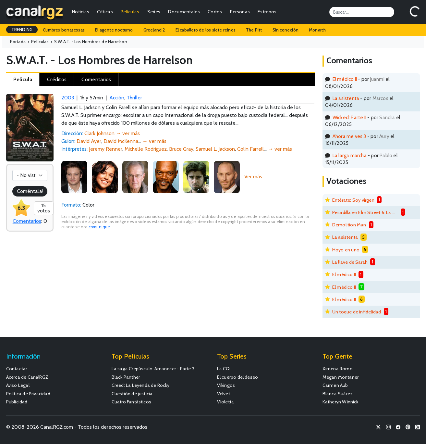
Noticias (80, 12)
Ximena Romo (338, 369)
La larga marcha (350, 155)
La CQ (223, 369)
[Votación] (29, 175)
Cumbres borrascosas (64, 29)
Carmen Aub (335, 385)
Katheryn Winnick (341, 402)
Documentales (184, 12)
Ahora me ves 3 (349, 136)
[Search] (361, 12)
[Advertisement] (188, 289)
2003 (67, 98)
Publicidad (17, 402)
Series (154, 12)
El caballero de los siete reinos (206, 29)
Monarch (317, 29)
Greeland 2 (154, 29)
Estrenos (267, 12)
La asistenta (346, 98)
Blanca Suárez (338, 394)
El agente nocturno (114, 29)
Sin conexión (285, 29)
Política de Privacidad (28, 394)
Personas (240, 12)
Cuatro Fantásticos (132, 402)
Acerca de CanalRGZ (27, 377)
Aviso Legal (18, 385)
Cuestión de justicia (132, 394)
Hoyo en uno (345, 250)
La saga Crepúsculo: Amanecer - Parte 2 (153, 369)
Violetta (225, 402)
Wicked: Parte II (349, 117)
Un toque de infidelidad (356, 312)
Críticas (105, 12)
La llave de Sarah (350, 262)
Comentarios (27, 221)
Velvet (223, 394)
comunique (99, 226)
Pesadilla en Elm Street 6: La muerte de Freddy (365, 212)
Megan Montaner (341, 377)
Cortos (215, 12)
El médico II (345, 79)
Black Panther (126, 377)
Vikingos (226, 385)
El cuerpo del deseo (237, 377)
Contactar (16, 369)
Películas (130, 12)
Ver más (253, 176)
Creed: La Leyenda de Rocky (141, 385)
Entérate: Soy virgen (353, 200)
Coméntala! (30, 191)
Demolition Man (349, 225)
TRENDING (22, 29)
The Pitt (254, 29)
